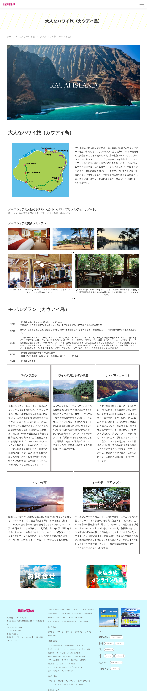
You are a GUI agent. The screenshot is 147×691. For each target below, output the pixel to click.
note (114, 668)
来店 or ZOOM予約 (76, 617)
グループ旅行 (70, 663)
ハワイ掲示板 (65, 613)
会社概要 (51, 617)
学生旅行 (51, 663)
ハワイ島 (60, 632)
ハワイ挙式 (67, 656)
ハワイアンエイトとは (56, 609)
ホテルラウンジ (67, 671)
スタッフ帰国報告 (87, 609)
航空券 (60, 681)
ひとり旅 (60, 663)
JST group (108, 656)
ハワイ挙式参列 (79, 656)
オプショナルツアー (76, 667)
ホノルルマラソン (84, 681)
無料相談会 (88, 613)
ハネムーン (81, 645)
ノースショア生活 (73, 653)
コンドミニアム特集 (68, 649)
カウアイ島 (79, 632)
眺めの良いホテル (54, 656)
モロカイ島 (52, 635)
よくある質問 (77, 613)
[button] (11, 239)
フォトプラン (70, 681)
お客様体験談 (52, 613)
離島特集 (51, 653)
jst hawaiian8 (108, 649)
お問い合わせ (61, 617)
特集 (68, 609)
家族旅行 (83, 660)
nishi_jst (119, 643)
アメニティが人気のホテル (57, 667)
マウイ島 (69, 632)
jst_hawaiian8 (108, 643)
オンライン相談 (53, 621)
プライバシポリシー (68, 621)
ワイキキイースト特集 (69, 660)
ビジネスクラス (53, 671)
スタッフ (75, 609)
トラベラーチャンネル (115, 637)
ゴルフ (50, 684)
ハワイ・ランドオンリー (64, 684)
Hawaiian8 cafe (119, 656)
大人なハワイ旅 (53, 649)
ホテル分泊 (61, 653)
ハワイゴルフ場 (53, 660)
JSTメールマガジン (116, 662)
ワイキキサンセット (55, 645)
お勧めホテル (70, 645)
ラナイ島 (88, 632)
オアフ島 (51, 632)
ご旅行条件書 (83, 621)
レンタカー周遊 (84, 649)
